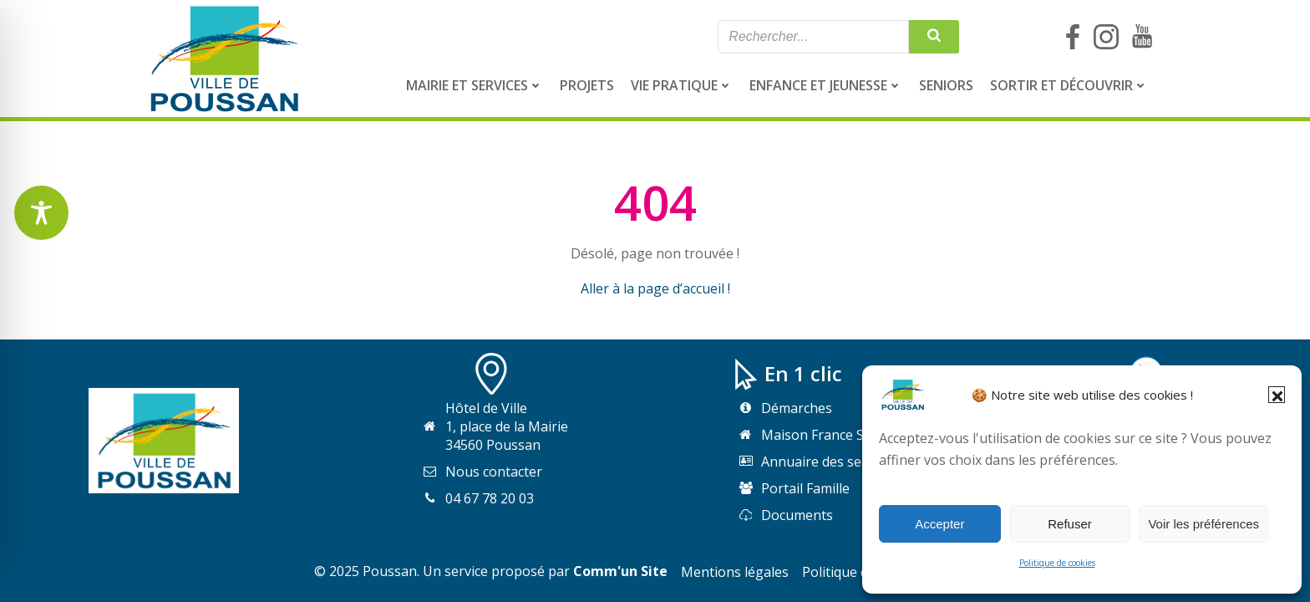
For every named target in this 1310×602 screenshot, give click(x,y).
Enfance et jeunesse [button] (825, 85)
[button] (1276, 394)
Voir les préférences (1203, 524)
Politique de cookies (1057, 563)
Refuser (1070, 524)
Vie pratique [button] (682, 85)
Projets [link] (587, 85)
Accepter (939, 524)
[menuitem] (474, 85)
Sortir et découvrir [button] (1069, 85)
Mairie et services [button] (474, 85)
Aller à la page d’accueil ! (655, 288)
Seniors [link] (946, 85)
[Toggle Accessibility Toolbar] (41, 213)
